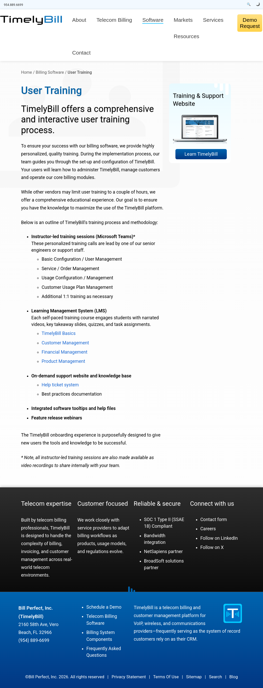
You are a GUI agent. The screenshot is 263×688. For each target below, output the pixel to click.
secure (171, 503)
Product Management (63, 361)
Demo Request (250, 23)
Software (152, 20)
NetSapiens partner (163, 551)
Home (26, 72)
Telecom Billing (114, 20)
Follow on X (212, 547)
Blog (233, 676)
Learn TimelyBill (201, 154)
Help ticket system (60, 384)
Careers (208, 528)
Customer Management (65, 342)
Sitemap (194, 676)
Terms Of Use (166, 676)
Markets (183, 20)
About (79, 20)
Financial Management (64, 352)
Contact (81, 53)
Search (215, 676)
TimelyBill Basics (59, 333)
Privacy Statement (129, 676)
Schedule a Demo (103, 607)
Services (213, 20)
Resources (186, 36)
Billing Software (50, 72)
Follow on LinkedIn (219, 538)
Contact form (213, 519)
